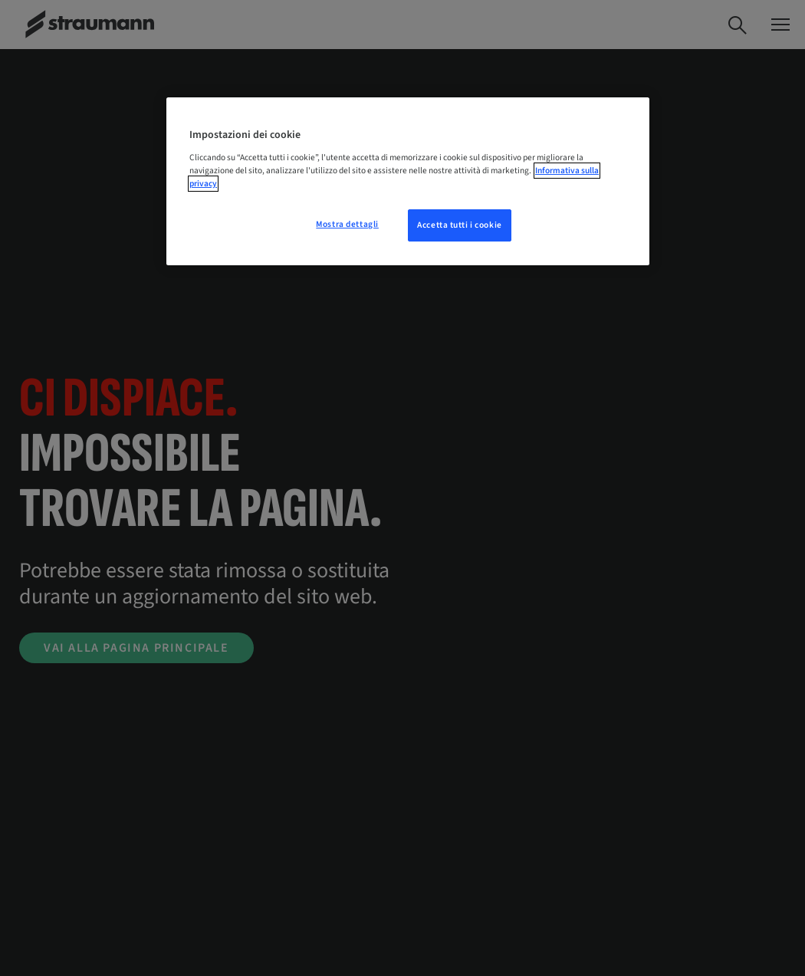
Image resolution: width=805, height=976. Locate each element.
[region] (407, 181)
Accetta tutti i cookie (459, 225)
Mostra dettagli (347, 224)
